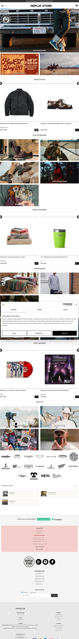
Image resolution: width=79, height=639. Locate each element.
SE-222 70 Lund (58, 618)
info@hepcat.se (20, 619)
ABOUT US (39, 584)
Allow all (64, 333)
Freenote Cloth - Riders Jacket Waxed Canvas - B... (14, 123)
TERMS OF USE (39, 576)
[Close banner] (76, 304)
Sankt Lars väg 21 (58, 616)
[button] (2, 6)
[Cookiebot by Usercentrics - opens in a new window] (64, 304)
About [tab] (65, 309)
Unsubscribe (33, 592)
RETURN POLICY (39, 582)
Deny (14, 333)
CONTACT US (39, 574)
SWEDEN (59, 619)
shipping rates (59, 627)
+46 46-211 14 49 (20, 614)
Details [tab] (39, 309)
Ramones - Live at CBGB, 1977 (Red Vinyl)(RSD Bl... (13, 390)
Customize (39, 333)
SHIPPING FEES (39, 579)
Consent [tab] (13, 309)
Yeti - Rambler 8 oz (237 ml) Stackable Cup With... (54, 257)
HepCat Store (58, 614)
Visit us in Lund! (39, 549)
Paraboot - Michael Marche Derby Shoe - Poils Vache (56, 123)
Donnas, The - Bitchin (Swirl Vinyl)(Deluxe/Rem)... (55, 390)
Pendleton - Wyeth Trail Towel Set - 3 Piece (12, 257)
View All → (75, 485)
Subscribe (25, 592)
